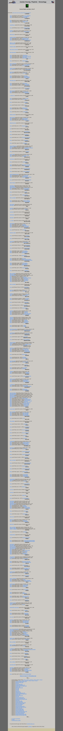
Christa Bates (26, 380)
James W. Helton (25, 21)
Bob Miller (24, 156)
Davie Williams (25, 558)
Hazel (25, 633)
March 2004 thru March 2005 (20, 712)
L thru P (34, 679)
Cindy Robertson (26, 476)
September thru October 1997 (20, 685)
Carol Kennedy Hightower (28, 147)
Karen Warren (12, 447)
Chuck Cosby (27, 350)
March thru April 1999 (19, 695)
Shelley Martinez (27, 77)
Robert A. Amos (25, 471)
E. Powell (25, 656)
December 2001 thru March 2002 (21, 707)
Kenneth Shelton (12, 534)
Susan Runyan (27, 85)
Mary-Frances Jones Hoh (14, 49)
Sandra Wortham (25, 60)
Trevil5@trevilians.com (30, 723)
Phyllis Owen (26, 278)
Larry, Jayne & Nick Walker (14, 629)
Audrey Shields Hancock (27, 376)
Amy (26, 552)
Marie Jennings (24, 354)
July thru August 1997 (19, 684)
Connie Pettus (26, 613)
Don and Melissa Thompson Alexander (29, 649)
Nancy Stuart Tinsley (27, 313)
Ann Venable (25, 305)
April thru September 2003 (20, 710)
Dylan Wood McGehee (27, 277)
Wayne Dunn (26, 175)
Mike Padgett (26, 521)
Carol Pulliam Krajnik (28, 670)
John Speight (26, 140)
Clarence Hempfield (26, 381)
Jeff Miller (11, 30)
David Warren (12, 185)
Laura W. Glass (27, 550)
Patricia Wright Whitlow (27, 386)
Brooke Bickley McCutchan (26, 259)
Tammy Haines (27, 92)
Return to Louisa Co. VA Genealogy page (28, 675)
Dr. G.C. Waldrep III (27, 15)
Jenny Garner (12, 72)
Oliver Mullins (12, 204)
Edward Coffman (25, 465)
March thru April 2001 (19, 704)
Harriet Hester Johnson (13, 329)
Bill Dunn (24, 631)
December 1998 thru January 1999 (21, 693)
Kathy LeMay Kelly (13, 63)
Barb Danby (12, 205)
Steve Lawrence (12, 43)
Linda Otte (11, 310)
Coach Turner (27, 84)
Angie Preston (25, 108)
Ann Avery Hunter (13, 392)
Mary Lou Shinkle (13, 197)
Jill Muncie (27, 151)
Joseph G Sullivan (25, 498)
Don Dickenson (27, 668)
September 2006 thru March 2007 (21, 714)
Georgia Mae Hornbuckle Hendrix (29, 540)
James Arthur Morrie (13, 393)
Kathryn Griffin (27, 507)
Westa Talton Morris (13, 396)
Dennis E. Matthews (26, 200)
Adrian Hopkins (25, 474)
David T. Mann (12, 154)
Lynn (23, 592)
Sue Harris (24, 505)
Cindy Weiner (25, 336)
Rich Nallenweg (26, 76)
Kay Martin (25, 367)
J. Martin (24, 325)
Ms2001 (24, 579)
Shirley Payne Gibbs (28, 581)
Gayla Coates (12, 241)
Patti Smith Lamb (12, 80)
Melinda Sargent (25, 565)
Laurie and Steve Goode (26, 451)
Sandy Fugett (24, 495)
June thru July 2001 (19, 705)
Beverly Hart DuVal (28, 179)
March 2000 (17, 700)
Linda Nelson (26, 650)
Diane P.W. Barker (27, 508)
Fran (10, 20)
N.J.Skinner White (27, 351)
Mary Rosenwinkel (13, 52)
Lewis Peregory (26, 405)
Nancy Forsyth (25, 358)
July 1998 (17, 690)
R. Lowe (23, 604)
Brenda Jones (25, 593)
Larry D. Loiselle (27, 201)
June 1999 (17, 696)
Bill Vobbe (25, 438)
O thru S (33, 680)
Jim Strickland (25, 632)
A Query (13, 719)
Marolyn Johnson (25, 125)
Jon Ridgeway (26, 134)
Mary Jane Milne (12, 411)
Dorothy (24, 224)
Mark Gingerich (12, 90)
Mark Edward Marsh (27, 168)
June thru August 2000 (19, 701)
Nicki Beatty (26, 614)
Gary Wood (26, 457)
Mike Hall (25, 17)
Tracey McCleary (25, 242)
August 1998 (18, 691)
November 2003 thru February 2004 (21, 711)
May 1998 (17, 688)
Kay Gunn (24, 258)
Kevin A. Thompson (13, 578)
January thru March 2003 (19, 709)
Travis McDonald (25, 251)
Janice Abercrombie (26, 379)
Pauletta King (24, 225)
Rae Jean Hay (26, 589)
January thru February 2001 (20, 703)
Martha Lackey (27, 165)
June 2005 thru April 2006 (20, 713)
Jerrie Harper (27, 625)
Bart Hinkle (26, 75)
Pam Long (24, 99)
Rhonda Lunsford (12, 114)
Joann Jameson (12, 556)
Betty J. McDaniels (27, 402)
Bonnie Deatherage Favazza (14, 174)
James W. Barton (12, 182)
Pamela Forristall (27, 245)
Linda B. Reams (25, 584)
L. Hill (24, 418)
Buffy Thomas (26, 287)
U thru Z (41, 679)
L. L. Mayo (11, 220)
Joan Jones (26, 299)
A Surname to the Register (16, 718)
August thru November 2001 (20, 706)
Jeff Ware (24, 645)
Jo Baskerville (12, 441)
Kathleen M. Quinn (13, 37)
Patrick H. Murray (13, 342)
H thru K (31, 679)
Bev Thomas (12, 545)
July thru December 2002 (20, 708)
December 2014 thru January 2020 (21, 715)
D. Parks (27, 98)
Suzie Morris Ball (12, 275)
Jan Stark (11, 343)
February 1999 (18, 694)
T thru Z (36, 680)
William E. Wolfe (26, 404)
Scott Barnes (12, 502)
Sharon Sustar (25, 513)
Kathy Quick (12, 516)
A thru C (24, 679)
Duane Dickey (25, 83)
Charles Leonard (12, 68)
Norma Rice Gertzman (28, 400)
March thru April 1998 (19, 687)
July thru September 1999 (20, 697)
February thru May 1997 (19, 682)
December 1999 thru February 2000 (21, 699)
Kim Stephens (26, 572)
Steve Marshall (25, 295)
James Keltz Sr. (12, 548)
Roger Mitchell (26, 575)
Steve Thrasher (24, 389)
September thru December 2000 (21, 702)
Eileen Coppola (25, 385)
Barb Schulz (25, 345)
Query (11, 15)
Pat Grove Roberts (26, 188)
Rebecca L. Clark (12, 42)
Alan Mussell (25, 506)
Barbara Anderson (25, 443)
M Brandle (24, 229)
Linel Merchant (26, 333)
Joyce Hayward (25, 176)
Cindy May (26, 102)
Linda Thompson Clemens (28, 260)
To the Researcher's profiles (16, 720)
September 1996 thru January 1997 (21, 681)
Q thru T (37, 679)
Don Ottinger (25, 250)
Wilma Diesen (25, 55)
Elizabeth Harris (12, 571)
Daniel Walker (27, 226)
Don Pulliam (12, 667)
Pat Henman (24, 368)
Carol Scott (12, 489)
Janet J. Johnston (12, 661)
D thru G (28, 679)
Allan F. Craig (24, 486)
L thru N (29, 680)
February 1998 (18, 686)
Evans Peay (26, 280)
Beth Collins (12, 504)
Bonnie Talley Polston (26, 537)
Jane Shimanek (12, 186)
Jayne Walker (27, 635)
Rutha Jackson (12, 34)
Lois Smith (25, 610)
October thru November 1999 (20, 698)
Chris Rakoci (25, 143)
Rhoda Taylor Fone (13, 187)
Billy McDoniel (24, 252)
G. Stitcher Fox (12, 95)
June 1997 (17, 683)
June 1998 (17, 689)
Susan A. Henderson (26, 171)
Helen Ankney (26, 238)
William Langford (26, 27)
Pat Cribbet (26, 671)
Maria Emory (12, 397)
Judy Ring (11, 317)
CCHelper (29, 726)
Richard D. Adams (13, 46)
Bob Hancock (27, 321)
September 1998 (18, 692)
